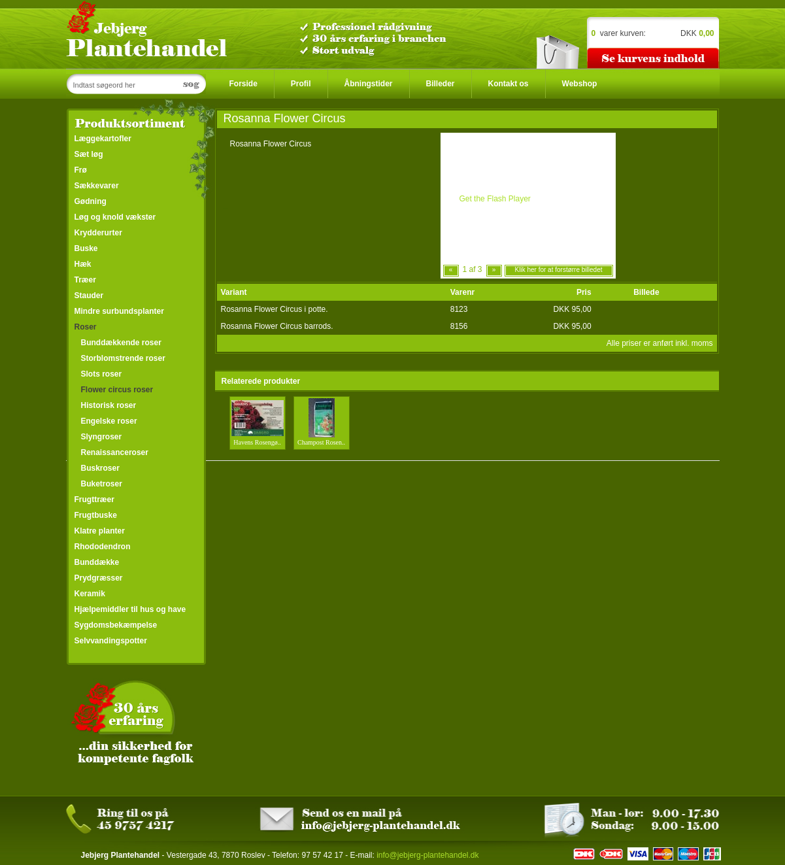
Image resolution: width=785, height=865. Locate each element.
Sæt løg (89, 154)
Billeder (440, 83)
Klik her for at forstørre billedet (559, 269)
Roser (86, 326)
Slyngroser (101, 436)
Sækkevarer (97, 185)
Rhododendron (103, 546)
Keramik (90, 593)
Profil (301, 83)
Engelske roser (109, 421)
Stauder (89, 295)
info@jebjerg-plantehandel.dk (427, 855)
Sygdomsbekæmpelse (116, 625)
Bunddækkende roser (121, 342)
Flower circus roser (117, 389)
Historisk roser (109, 405)
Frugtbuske (96, 515)
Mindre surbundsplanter (119, 311)
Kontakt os (508, 83)
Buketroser (101, 483)
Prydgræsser (99, 578)
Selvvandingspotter (111, 640)
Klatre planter (100, 530)
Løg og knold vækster (115, 217)
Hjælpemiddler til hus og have (130, 609)
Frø (81, 170)
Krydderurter (98, 232)
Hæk (83, 264)
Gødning (91, 201)
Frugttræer (94, 499)
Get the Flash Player (494, 198)
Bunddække (97, 562)
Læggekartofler (103, 138)
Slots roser (101, 374)
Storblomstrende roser (123, 358)
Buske (86, 248)
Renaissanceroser (114, 452)
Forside (243, 83)
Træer (85, 279)
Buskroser (100, 468)
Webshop (579, 83)
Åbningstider (368, 83)
